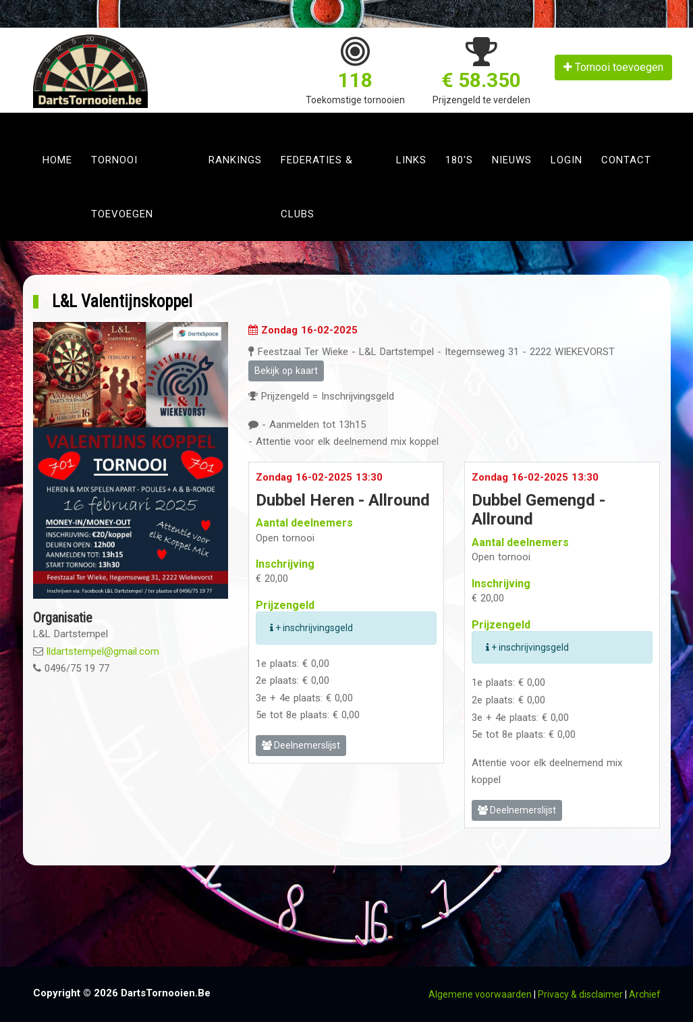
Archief (645, 994)
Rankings (235, 160)
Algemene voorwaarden (480, 994)
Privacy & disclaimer (580, 994)
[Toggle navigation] (47, 123)
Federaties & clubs (317, 187)
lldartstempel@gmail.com (103, 651)
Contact (626, 160)
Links (411, 160)
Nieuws (512, 160)
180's (459, 160)
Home (57, 160)
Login (566, 160)
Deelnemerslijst (301, 745)
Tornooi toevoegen (613, 67)
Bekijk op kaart (286, 370)
